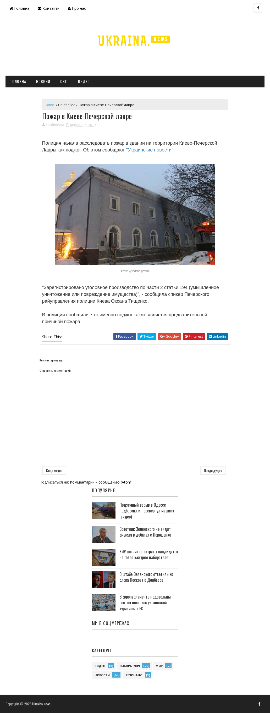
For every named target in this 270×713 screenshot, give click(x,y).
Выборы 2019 (129, 666)
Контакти (48, 8)
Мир (159, 666)
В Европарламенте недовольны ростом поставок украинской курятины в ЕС (145, 603)
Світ (64, 81)
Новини (43, 81)
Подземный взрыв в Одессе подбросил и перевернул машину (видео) (146, 511)
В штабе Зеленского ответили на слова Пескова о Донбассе (146, 577)
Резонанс (134, 675)
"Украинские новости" (149, 150)
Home (49, 104)
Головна (19, 8)
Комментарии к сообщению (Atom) (101, 482)
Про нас (77, 8)
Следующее (54, 470)
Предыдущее (213, 470)
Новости (102, 675)
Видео (84, 81)
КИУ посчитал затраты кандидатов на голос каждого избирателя (148, 554)
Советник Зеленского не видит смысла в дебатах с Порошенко (145, 532)
